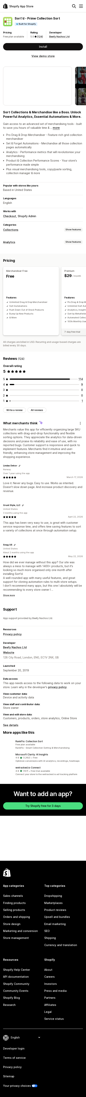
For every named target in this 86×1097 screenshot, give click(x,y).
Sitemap (8, 1076)
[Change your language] (25, 1037)
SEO (47, 931)
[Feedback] (80, 421)
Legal (48, 1011)
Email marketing (55, 924)
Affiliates (50, 1004)
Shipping (50, 937)
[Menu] (81, 6)
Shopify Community (16, 983)
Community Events (15, 990)
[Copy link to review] (19, 464)
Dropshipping (53, 895)
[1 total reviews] (82, 399)
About (48, 969)
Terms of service (14, 1057)
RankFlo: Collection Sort (29, 740)
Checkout (9, 216)
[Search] (74, 6)
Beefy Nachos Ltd (59, 36)
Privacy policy (12, 632)
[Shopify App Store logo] (18, 6)
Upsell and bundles (57, 916)
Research (9, 1004)
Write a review (14, 408)
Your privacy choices (17, 1085)
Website (8, 651)
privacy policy (57, 685)
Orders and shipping (16, 916)
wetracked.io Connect (28, 766)
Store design (11, 924)
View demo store (43, 56)
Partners (49, 997)
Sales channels (13, 895)
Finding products (14, 903)
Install (43, 46)
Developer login (13, 1048)
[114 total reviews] (80, 377)
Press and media (55, 990)
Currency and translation (60, 945)
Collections (10, 229)
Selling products (14, 909)
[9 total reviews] (82, 383)
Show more (9, 594)
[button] (43, 743)
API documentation (16, 976)
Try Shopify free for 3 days (43, 804)
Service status (54, 1018)
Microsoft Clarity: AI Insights (31, 753)
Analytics (9, 242)
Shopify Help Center (16, 969)
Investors (50, 983)
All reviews (37, 408)
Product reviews (55, 909)
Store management (16, 937)
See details (10, 723)
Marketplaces (53, 903)
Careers (49, 976)
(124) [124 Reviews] (40, 36)
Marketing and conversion (20, 931)
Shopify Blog (11, 997)
